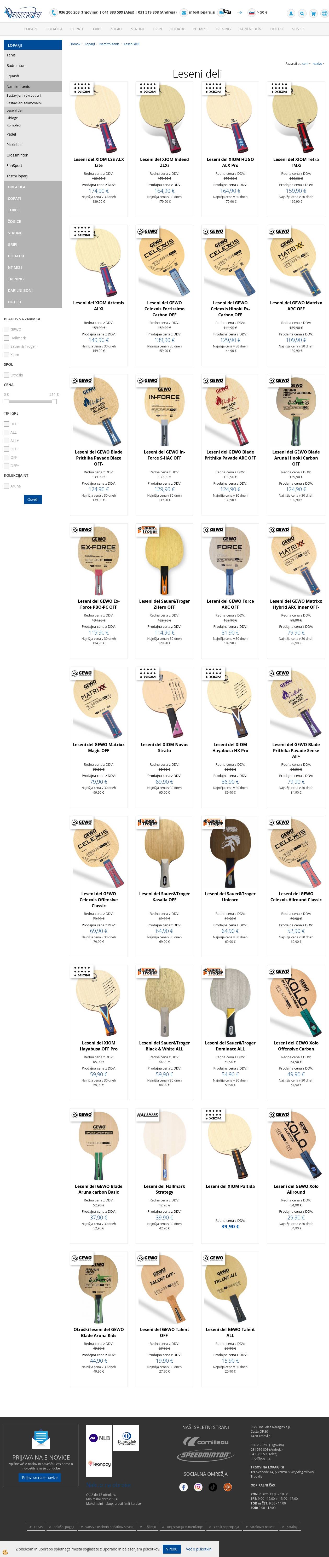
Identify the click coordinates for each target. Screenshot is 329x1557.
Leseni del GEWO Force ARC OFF (230, 604)
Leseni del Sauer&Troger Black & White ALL (164, 1046)
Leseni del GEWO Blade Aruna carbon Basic (99, 1189)
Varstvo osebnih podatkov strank (109, 1527)
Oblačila (53, 28)
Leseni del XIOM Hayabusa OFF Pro (99, 1046)
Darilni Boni (250, 28)
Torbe (96, 28)
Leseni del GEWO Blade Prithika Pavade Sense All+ (296, 750)
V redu (171, 1549)
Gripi (157, 28)
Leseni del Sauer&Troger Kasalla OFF (164, 897)
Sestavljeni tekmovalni (24, 103)
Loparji (31, 28)
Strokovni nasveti (262, 1527)
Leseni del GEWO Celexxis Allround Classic (296, 897)
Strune (138, 28)
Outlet (277, 28)
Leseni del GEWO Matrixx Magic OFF (99, 747)
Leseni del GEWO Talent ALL (230, 1332)
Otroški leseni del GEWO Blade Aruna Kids (98, 1332)
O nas (38, 1527)
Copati (76, 28)
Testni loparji (17, 175)
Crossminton (17, 155)
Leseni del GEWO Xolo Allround (296, 1189)
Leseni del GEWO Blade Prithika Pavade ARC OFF (230, 455)
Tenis (11, 55)
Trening (223, 28)
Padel (11, 134)
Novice (298, 28)
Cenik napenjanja (226, 1527)
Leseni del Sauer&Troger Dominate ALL (230, 1046)
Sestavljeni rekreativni (24, 95)
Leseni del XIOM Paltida (230, 1186)
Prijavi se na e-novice (39, 1477)
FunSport (14, 165)
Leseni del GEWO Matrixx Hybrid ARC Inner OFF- (296, 604)
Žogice (116, 28)
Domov (75, 44)
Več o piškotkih (199, 1549)
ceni (306, 63)
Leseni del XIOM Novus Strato (164, 747)
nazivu (319, 63)
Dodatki (177, 28)
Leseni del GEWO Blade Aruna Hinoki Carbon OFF (296, 458)
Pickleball (14, 144)
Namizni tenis (18, 86)
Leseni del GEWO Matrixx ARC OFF (296, 306)
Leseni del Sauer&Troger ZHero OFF (164, 604)
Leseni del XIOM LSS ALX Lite (98, 162)
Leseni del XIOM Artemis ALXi (98, 306)
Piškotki (150, 1527)
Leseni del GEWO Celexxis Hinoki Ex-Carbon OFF (230, 309)
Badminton (16, 65)
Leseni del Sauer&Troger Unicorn (230, 897)
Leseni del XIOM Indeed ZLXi (164, 162)
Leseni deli (15, 110)
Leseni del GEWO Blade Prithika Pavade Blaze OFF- (99, 458)
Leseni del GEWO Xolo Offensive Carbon (296, 1046)
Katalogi (292, 1527)
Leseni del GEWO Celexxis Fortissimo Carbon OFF (165, 309)
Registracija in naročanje (185, 1527)
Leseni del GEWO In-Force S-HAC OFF (164, 455)
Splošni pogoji (64, 1527)
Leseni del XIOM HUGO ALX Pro (230, 162)
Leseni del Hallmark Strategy (164, 1189)
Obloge (12, 117)
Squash (13, 75)
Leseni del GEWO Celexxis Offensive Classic (99, 900)
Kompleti (14, 125)
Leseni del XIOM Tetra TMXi (296, 162)
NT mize (200, 28)
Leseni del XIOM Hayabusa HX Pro (230, 747)
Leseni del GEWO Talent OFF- (164, 1332)
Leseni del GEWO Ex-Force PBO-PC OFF (99, 604)
